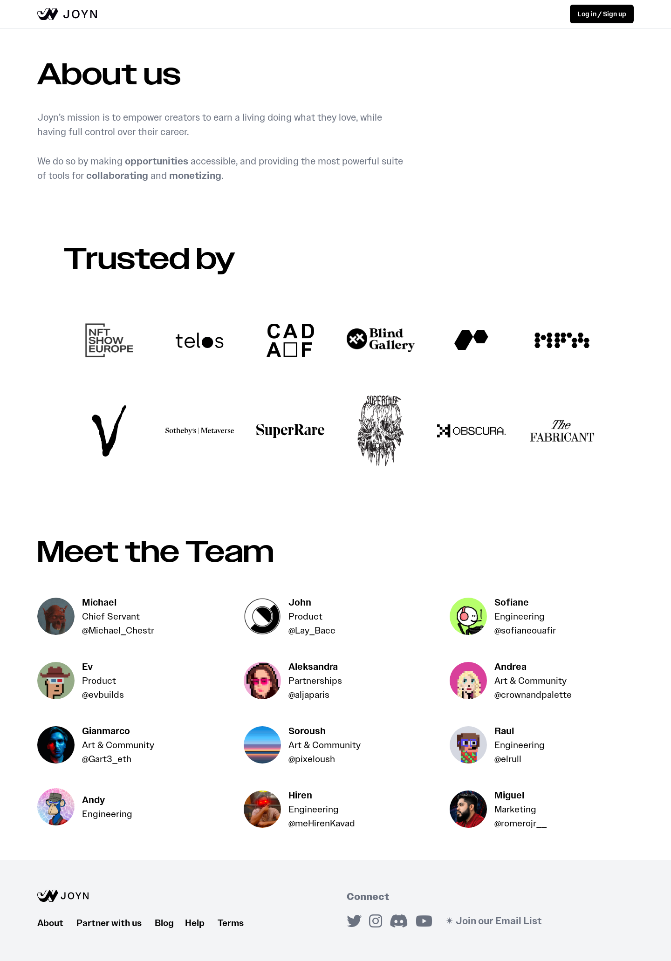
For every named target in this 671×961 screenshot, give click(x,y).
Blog (170, 923)
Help (201, 923)
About (56, 923)
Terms (231, 923)
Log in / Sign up (601, 14)
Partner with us (115, 923)
